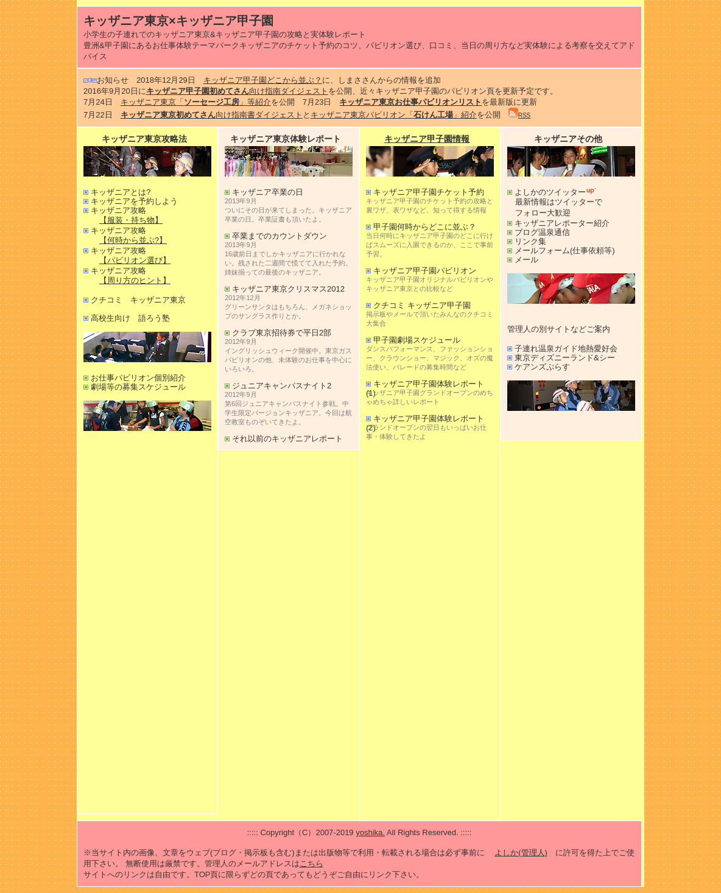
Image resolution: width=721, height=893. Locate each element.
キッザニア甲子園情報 (427, 139)
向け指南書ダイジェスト (212, 114)
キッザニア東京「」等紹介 (196, 102)
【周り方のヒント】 (135, 280)
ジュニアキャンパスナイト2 (281, 385)
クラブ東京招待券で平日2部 (281, 332)
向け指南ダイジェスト (237, 91)
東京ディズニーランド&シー (565, 357)
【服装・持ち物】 (131, 220)
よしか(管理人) (520, 852)
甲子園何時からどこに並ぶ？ (424, 226)
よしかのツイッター (556, 192)
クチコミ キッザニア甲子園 (422, 305)
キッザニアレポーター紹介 (562, 223)
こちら (311, 863)
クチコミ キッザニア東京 (138, 299)
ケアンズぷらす (542, 366)
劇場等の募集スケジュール (138, 386)
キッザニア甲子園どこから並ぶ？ (262, 80)
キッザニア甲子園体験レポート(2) (425, 418)
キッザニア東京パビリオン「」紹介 (394, 114)
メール (526, 259)
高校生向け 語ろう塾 (130, 318)
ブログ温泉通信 (542, 232)
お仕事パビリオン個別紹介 (138, 377)
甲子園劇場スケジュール (416, 340)
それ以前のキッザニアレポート (287, 438)
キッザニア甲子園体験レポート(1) (425, 383)
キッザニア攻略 (118, 210)
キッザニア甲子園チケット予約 (428, 192)
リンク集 (530, 241)
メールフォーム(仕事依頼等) (565, 250)
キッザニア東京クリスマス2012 (288, 288)
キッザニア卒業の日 (267, 192)
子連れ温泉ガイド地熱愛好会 (566, 348)
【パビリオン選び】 (135, 260)
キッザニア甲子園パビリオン (424, 270)
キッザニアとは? (120, 192)
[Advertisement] (147, 624)
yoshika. (370, 832)
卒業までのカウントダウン (279, 235)
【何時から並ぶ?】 (133, 240)
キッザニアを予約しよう (134, 201)
